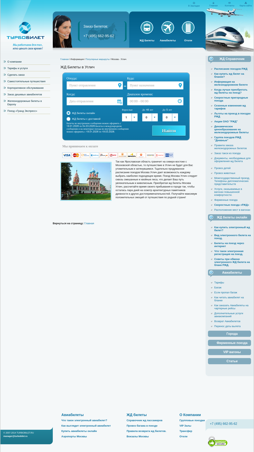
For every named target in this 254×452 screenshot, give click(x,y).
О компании (14, 61)
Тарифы (219, 282)
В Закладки (194, 6)
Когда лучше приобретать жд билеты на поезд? (230, 91)
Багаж (217, 287)
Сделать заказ (16, 74)
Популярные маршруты (98, 59)
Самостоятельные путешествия (26, 81)
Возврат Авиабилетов (227, 321)
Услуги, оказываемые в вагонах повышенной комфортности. (228, 191)
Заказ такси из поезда (227, 153)
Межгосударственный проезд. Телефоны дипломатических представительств (232, 181)
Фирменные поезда (226, 199)
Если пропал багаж (225, 292)
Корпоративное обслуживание (25, 87)
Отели (188, 40)
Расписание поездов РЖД (230, 68)
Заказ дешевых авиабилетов (24, 94)
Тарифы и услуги (17, 68)
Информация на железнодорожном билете (231, 83)
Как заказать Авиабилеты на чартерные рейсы (231, 307)
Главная (213, 5)
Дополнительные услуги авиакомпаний (228, 315)
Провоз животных (224, 173)
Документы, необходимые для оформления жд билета (232, 160)
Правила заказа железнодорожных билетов (230, 147)
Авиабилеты (168, 40)
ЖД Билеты (147, 40)
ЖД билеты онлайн (83, 113)
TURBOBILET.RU (25, 433)
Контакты (229, 5)
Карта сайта (246, 5)
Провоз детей (222, 168)
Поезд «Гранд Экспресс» (22, 110)
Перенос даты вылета (227, 326)
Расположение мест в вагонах (232, 209)
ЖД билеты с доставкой (86, 118)
